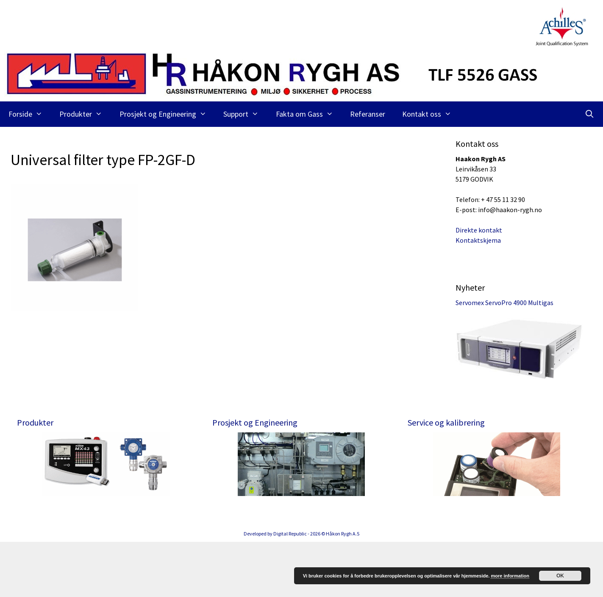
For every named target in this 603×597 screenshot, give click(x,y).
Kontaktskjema (478, 240)
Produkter (85, 114)
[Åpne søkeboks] (589, 114)
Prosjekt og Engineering (167, 114)
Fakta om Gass (309, 114)
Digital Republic (290, 589)
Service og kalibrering (446, 422)
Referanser (367, 114)
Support (245, 114)
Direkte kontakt (479, 230)
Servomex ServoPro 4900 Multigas (504, 302)
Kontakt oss (431, 114)
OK (560, 576)
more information (510, 575)
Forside (29, 114)
